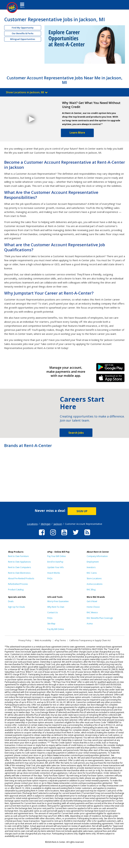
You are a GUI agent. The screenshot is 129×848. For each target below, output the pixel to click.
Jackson (58, 523)
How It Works (53, 572)
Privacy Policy (24, 640)
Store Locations (94, 578)
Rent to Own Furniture (18, 556)
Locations (32, 523)
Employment (93, 561)
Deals (10, 601)
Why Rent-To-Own (55, 606)
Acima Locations (94, 584)
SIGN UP (81, 511)
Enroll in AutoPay (55, 561)
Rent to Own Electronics (19, 572)
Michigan (45, 523)
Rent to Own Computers (19, 567)
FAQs (49, 578)
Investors (91, 567)
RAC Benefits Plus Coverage (100, 618)
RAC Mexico (92, 612)
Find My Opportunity (23, 27)
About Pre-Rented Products (21, 578)
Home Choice (93, 606)
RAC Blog (91, 589)
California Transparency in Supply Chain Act (90, 640)
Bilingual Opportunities (22, 39)
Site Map (51, 623)
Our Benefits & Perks (22, 33)
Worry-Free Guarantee (58, 601)
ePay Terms (60, 640)
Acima (90, 623)
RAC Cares (92, 572)
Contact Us (52, 612)
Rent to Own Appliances (19, 561)
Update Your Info (55, 567)
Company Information (97, 556)
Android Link (110, 368)
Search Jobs (76, 433)
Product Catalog (15, 589)
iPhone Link (110, 379)
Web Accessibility (43, 640)
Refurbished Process (18, 584)
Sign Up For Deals (16, 606)
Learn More (77, 132)
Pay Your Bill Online (56, 556)
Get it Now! (92, 601)
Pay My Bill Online (55, 629)
